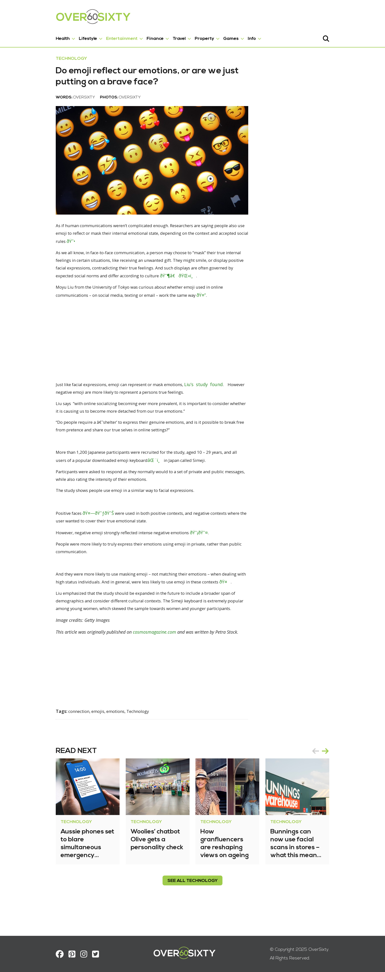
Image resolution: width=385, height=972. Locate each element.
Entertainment (101, 36)
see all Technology (192, 903)
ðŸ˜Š (92, 535)
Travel (158, 36)
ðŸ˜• (250, 261)
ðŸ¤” (149, 315)
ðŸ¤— (72, 535)
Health (42, 36)
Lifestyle (67, 36)
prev (336, 774)
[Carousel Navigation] (341, 774)
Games (210, 36)
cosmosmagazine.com (134, 655)
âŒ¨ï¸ (121, 482)
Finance (134, 36)
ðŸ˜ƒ (82, 535)
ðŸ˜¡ (189, 555)
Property (184, 36)
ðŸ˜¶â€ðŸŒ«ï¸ (98, 296)
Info (231, 36)
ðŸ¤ (211, 605)
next (346, 774)
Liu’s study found (198, 404)
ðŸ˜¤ (198, 555)
